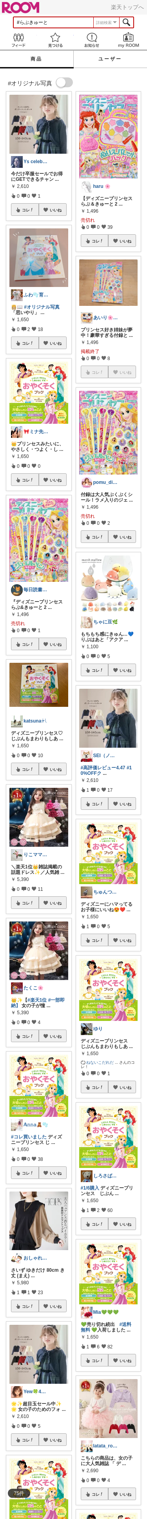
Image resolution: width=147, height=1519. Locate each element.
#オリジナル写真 (42, 307)
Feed (18, 40)
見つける (55, 40)
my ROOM (128, 40)
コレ (28, 210)
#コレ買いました (29, 1137)
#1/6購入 (90, 1188)
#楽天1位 (37, 1000)
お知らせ (92, 40)
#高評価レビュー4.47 (103, 768)
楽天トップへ (127, 7)
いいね (56, 210)
